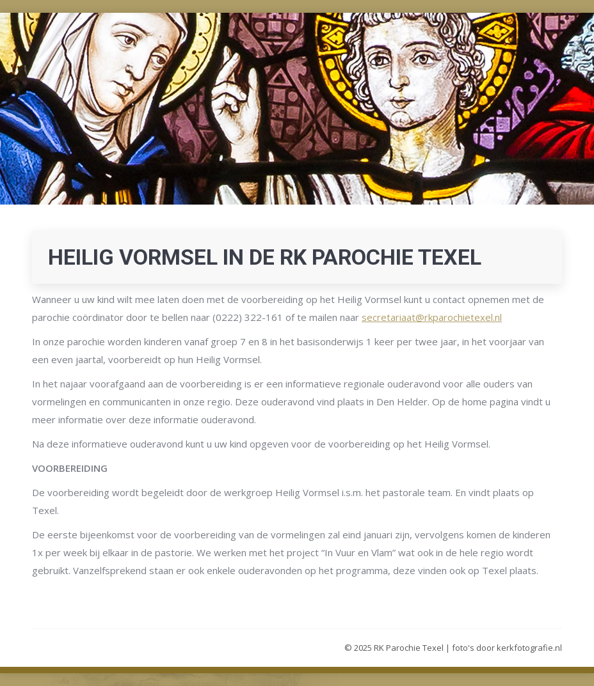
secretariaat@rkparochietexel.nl (432, 317)
